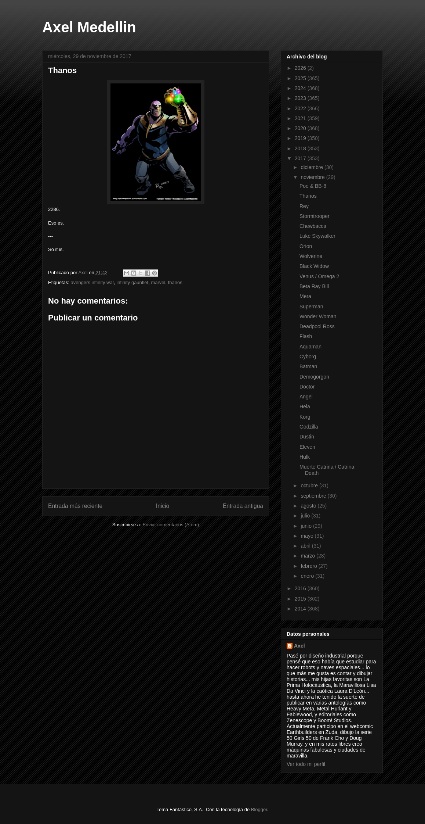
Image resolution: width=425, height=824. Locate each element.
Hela (304, 406)
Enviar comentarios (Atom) (170, 524)
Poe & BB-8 (312, 186)
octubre (310, 485)
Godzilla (308, 427)
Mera (305, 296)
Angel (306, 397)
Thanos (308, 196)
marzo (308, 556)
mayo (308, 536)
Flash (305, 336)
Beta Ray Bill (314, 286)
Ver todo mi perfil (306, 764)
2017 (301, 158)
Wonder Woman (318, 316)
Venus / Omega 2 (319, 276)
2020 (301, 128)
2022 (301, 108)
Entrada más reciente (75, 506)
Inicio (162, 506)
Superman (311, 306)
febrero (309, 566)
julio (306, 516)
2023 (301, 98)
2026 (301, 68)
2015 (301, 599)
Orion (305, 246)
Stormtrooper (314, 216)
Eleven (307, 447)
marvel (158, 282)
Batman (308, 366)
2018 (301, 148)
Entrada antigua (243, 506)
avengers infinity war (92, 282)
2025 (301, 78)
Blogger (259, 809)
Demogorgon (314, 377)
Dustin (306, 437)
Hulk (304, 457)
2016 (301, 588)
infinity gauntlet (132, 282)
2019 (301, 138)
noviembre (313, 177)
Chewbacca (312, 226)
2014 (301, 609)
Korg (304, 417)
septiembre (314, 496)
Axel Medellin (89, 27)
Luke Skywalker (317, 236)
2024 (301, 88)
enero (308, 576)
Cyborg (307, 356)
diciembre (312, 167)
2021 (301, 118)
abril (306, 546)
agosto (309, 506)
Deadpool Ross (317, 326)
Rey (304, 206)
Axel (299, 646)
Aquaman (310, 347)
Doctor (307, 387)
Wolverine (310, 256)
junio (307, 526)
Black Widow (314, 266)
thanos (175, 282)
